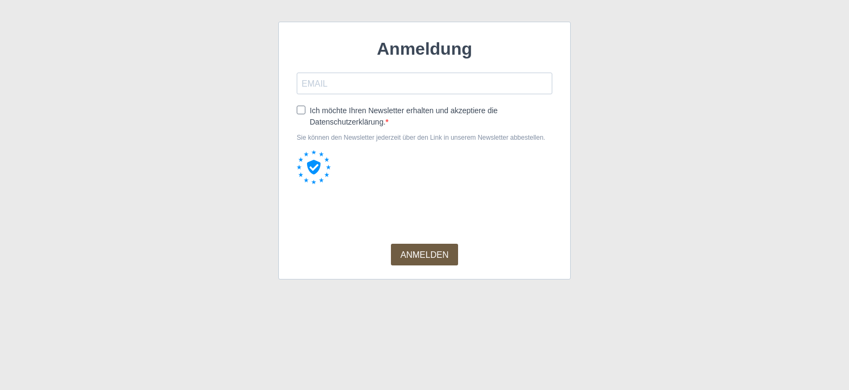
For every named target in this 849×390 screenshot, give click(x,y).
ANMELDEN (425, 254)
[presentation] (379, 214)
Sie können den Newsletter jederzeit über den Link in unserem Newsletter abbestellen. (421, 137)
